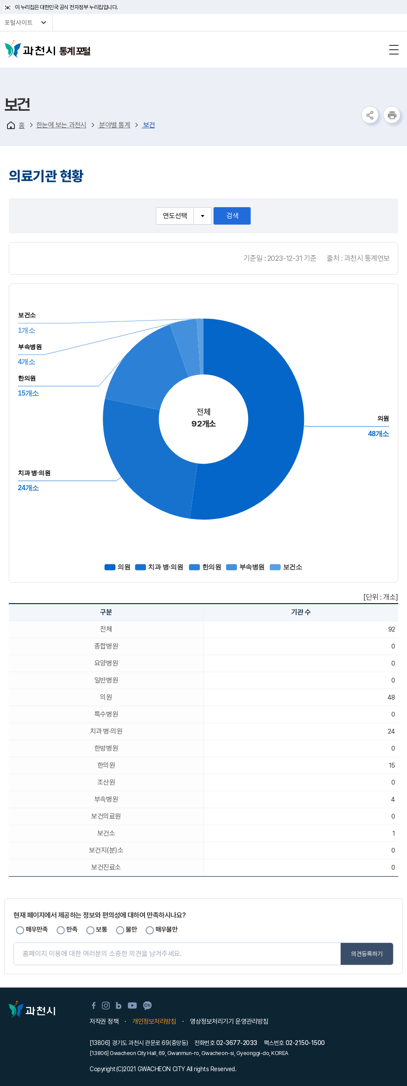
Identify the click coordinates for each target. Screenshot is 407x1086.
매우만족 (37, 929)
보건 (148, 125)
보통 (101, 929)
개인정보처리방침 (154, 1021)
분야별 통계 (114, 125)
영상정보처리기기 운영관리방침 (229, 1021)
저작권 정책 (104, 1021)
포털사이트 (18, 23)
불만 (131, 929)
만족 (71, 929)
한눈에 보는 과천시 (61, 125)
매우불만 (166, 929)
